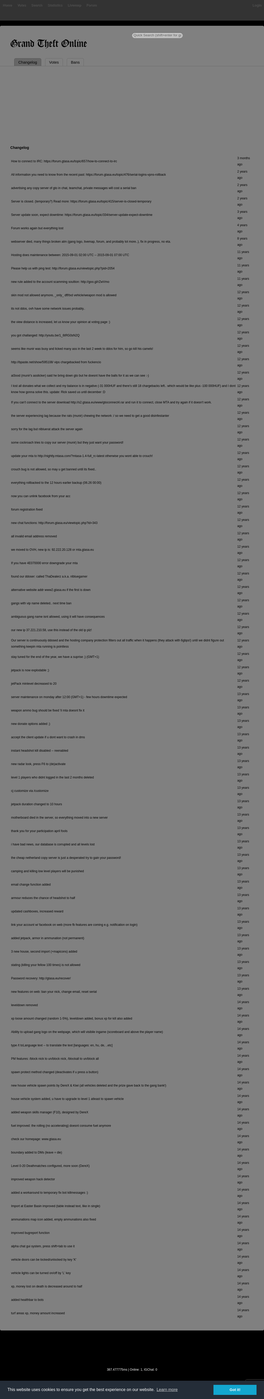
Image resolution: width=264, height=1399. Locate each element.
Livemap (74, 5)
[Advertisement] (132, 105)
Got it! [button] (235, 1390)
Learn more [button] (167, 1389)
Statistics (54, 5)
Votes (21, 5)
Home (7, 5)
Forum (91, 5)
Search (36, 5)
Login (256, 5)
